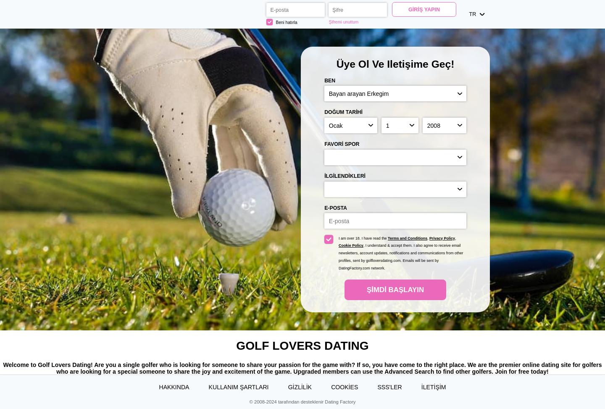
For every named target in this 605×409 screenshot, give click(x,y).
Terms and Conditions (407, 238)
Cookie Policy (351, 245)
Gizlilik (300, 387)
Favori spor (341, 144)
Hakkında (174, 387)
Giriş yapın (424, 10)
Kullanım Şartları (239, 387)
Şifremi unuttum (343, 22)
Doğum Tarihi (343, 112)
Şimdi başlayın (395, 290)
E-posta (335, 208)
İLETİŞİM (433, 387)
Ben (329, 81)
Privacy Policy (442, 238)
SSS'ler (389, 387)
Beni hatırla (281, 22)
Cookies (344, 387)
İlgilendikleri (345, 176)
